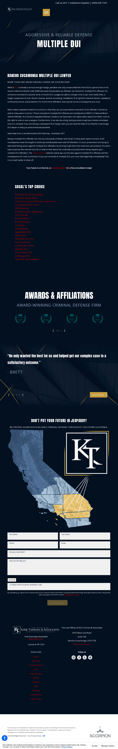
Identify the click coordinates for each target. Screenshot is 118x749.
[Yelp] (85, 657)
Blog (36, 686)
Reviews (36, 682)
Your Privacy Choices (36, 736)
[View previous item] (53, 330)
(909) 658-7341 (99, 3)
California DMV (39, 153)
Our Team (36, 661)
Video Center (36, 699)
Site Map (36, 690)
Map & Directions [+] (82, 644)
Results (36, 678)
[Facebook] (79, 657)
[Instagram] (74, 657)
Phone (11, 543)
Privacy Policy (36, 695)
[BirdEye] (90, 657)
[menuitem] (59, 194)
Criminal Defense (36, 665)
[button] (4, 738)
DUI (16, 87)
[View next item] (65, 330)
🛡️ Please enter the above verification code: (25, 585)
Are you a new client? (17, 552)
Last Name (65, 534)
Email (63, 543)
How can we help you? (17, 561)
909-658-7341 (36, 639)
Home (36, 657)
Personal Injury (36, 674)
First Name (13, 534)
